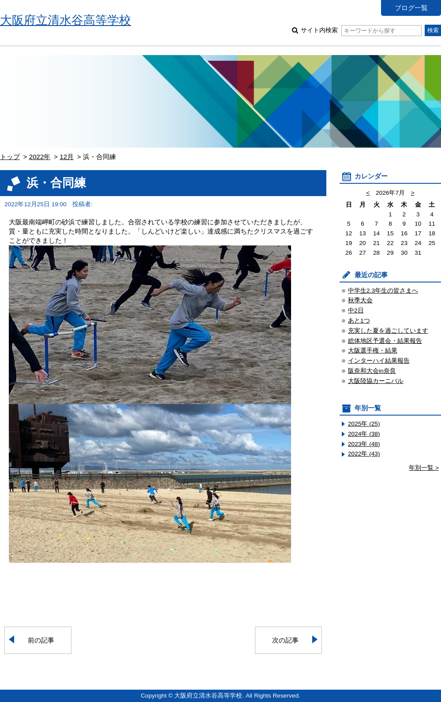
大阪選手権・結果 (372, 350)
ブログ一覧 (411, 7)
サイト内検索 (361, 30)
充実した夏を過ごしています (388, 330)
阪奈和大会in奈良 (372, 371)
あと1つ (359, 320)
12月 (67, 156)
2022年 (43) (364, 453)
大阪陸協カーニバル (376, 381)
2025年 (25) (364, 423)
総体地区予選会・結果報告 (385, 341)
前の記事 (41, 640)
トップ (10, 156)
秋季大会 (360, 300)
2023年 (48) (364, 444)
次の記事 (285, 640)
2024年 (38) (364, 434)
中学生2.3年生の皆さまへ (383, 290)
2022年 (40, 156)
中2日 (356, 310)
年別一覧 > (424, 467)
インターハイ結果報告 (379, 360)
